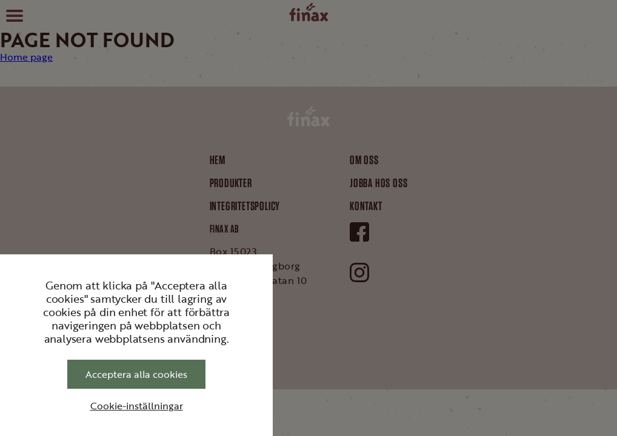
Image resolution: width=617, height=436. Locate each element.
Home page (26, 57)
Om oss (364, 160)
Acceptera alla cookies (136, 374)
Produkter (231, 183)
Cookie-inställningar (136, 406)
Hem (217, 160)
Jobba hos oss (378, 183)
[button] (14, 14)
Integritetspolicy (245, 206)
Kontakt (366, 206)
